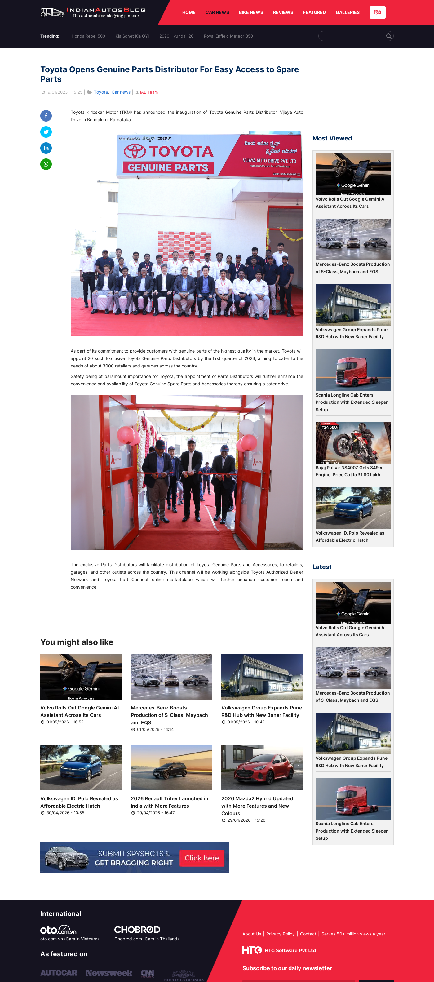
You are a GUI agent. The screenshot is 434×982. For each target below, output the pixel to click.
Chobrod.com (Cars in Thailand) (146, 938)
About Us (251, 933)
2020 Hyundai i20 (176, 35)
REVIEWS (283, 12)
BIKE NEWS (251, 12)
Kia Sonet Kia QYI (132, 35)
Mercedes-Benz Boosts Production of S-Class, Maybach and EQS (169, 715)
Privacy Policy (280, 933)
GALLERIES (348, 12)
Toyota (101, 92)
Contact (308, 933)
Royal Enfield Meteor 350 (228, 35)
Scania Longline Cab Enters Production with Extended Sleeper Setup (352, 402)
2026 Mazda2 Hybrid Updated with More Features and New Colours (257, 805)
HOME (189, 12)
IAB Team (146, 92)
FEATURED (314, 12)
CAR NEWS (217, 12)
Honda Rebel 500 (88, 35)
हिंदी (377, 12)
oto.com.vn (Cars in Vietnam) (69, 938)
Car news (121, 92)
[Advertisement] (353, 94)
